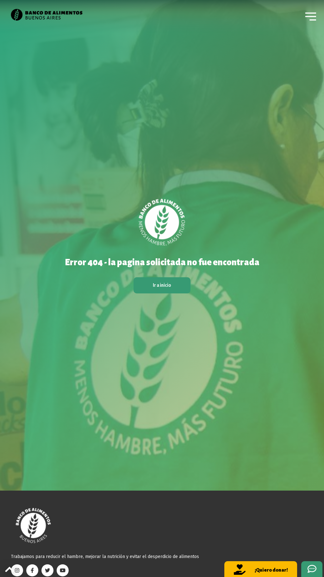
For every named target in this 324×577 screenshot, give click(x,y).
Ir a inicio (162, 285)
